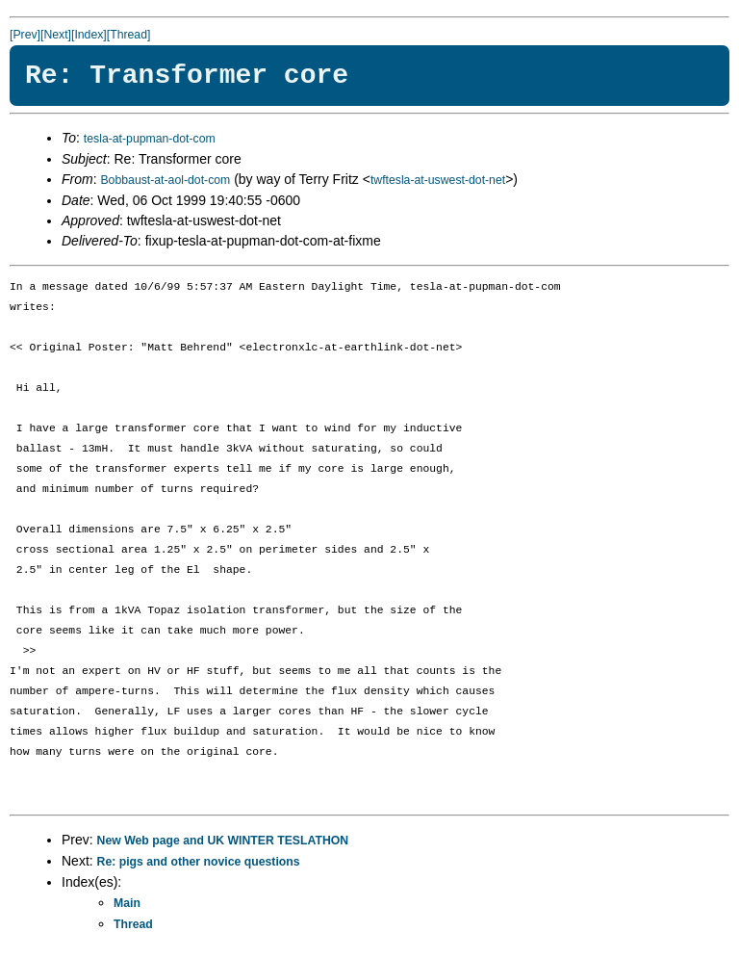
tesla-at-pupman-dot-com (150, 138)
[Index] (89, 34)
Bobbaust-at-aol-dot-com (165, 180)
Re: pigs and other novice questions (198, 861)
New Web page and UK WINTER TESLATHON (223, 840)
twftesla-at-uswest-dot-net (437, 180)
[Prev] (25, 34)
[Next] (55, 34)
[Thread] (129, 34)
